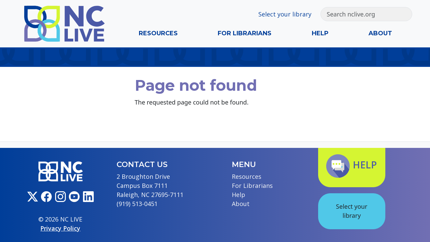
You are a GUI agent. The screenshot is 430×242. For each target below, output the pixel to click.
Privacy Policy (60, 228)
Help (320, 33)
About (380, 33)
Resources (158, 33)
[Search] (360, 14)
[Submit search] (405, 14)
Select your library (284, 14)
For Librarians (244, 33)
